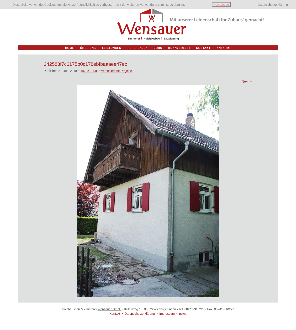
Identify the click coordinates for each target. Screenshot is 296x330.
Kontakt (114, 313)
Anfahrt (224, 48)
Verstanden (221, 4)
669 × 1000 (89, 71)
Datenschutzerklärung (140, 313)
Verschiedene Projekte (116, 71)
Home (69, 48)
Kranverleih (179, 48)
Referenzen (138, 48)
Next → (247, 81)
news (183, 313)
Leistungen (111, 48)
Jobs (158, 48)
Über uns (88, 48)
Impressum (167, 313)
